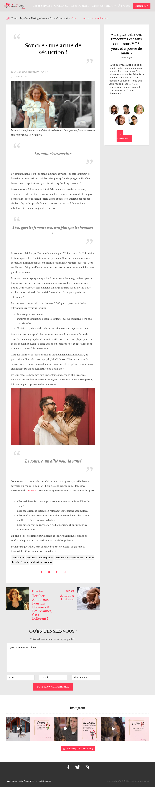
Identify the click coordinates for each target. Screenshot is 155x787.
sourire (48, 561)
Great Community (104, 5)
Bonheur (32, 557)
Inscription (141, 5)
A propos (12, 780)
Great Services (42, 5)
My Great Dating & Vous (33, 18)
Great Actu (61, 5)
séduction (36, 561)
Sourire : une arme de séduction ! (53, 48)
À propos (124, 5)
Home (14, 18)
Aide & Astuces (26, 780)
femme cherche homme (69, 557)
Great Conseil (80, 5)
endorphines (46, 557)
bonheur (31, 490)
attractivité (18, 557)
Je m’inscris (122, 136)
